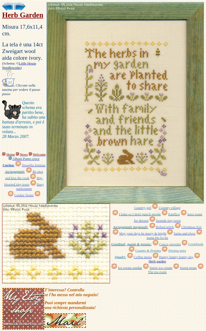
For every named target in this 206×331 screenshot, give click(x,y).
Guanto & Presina (148, 251)
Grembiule (196, 244)
